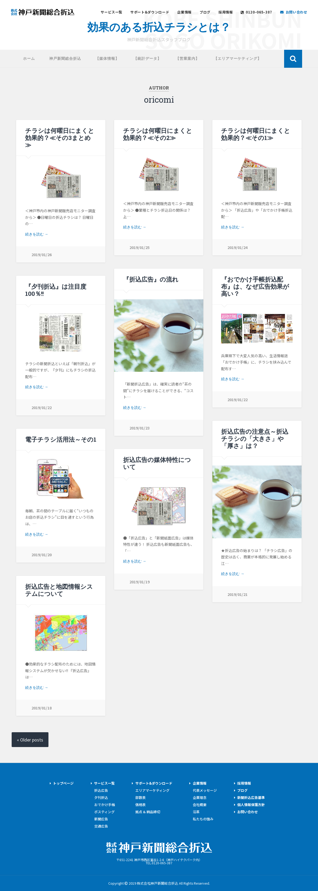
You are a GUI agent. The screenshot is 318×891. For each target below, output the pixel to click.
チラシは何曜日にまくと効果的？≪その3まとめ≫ (59, 137)
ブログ (205, 12)
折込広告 (101, 790)
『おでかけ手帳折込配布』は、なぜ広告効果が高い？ (255, 286)
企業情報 (184, 12)
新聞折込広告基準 (251, 797)
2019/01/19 (139, 582)
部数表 (140, 797)
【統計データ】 (147, 58)
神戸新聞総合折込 (42, 12)
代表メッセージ (205, 790)
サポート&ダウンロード (149, 12)
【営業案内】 (187, 58)
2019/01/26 (42, 254)
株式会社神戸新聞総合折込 (159, 847)
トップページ (63, 783)
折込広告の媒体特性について (157, 463)
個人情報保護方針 (251, 804)
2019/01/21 (237, 594)
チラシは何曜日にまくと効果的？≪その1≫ (255, 134)
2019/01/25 (139, 247)
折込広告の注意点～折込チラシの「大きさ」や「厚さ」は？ (254, 438)
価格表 (140, 804)
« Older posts (30, 739)
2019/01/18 (42, 708)
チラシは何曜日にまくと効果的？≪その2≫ (157, 134)
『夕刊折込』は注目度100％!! (55, 289)
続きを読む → (36, 234)
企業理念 (200, 797)
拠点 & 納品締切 (147, 811)
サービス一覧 (111, 12)
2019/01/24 (237, 247)
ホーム (29, 58)
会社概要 (200, 804)
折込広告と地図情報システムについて (59, 590)
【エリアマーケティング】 (237, 58)
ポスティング (104, 811)
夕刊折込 (101, 797)
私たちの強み (203, 818)
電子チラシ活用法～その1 (60, 439)
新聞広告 (101, 818)
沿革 (196, 811)
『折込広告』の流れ (150, 279)
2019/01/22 (237, 399)
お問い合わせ (248, 811)
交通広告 (101, 826)
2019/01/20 (42, 554)
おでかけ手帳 (104, 804)
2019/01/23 (139, 428)
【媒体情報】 (107, 58)
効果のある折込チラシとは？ (159, 26)
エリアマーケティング (152, 790)
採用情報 (225, 12)
